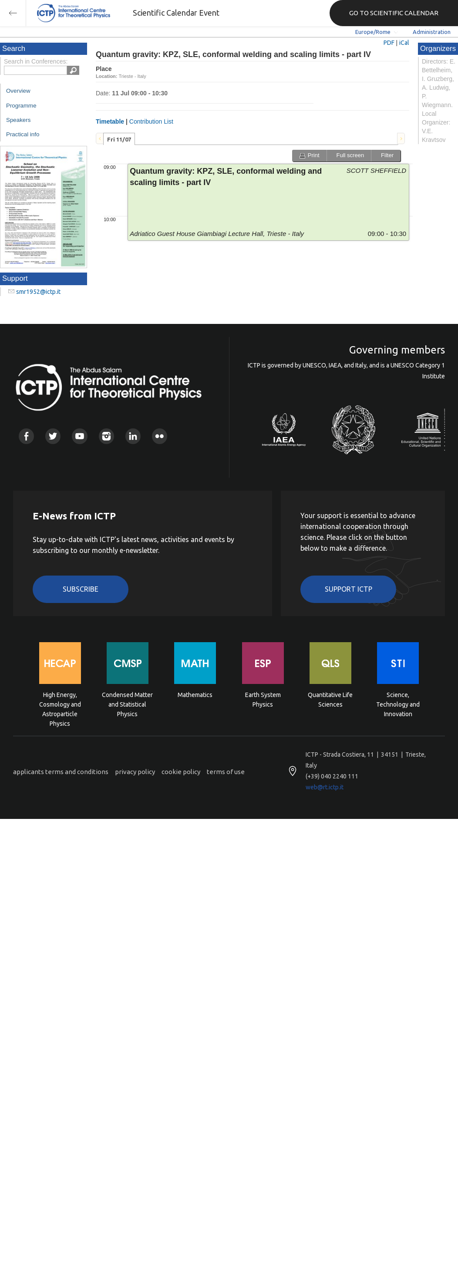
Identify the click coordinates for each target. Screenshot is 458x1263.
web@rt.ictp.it (325, 787)
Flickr (159, 436)
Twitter (53, 436)
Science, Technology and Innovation (398, 703)
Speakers (18, 120)
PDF (389, 42)
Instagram (106, 436)
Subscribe (80, 589)
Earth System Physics (263, 699)
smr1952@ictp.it (38, 291)
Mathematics (195, 694)
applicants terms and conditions (60, 771)
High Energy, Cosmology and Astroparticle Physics (60, 703)
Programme (21, 105)
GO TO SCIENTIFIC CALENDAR (393, 13)
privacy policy (135, 771)
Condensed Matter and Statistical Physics (127, 703)
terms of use (226, 771)
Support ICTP (348, 589)
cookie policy (181, 771)
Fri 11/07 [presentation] (119, 139)
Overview (18, 91)
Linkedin (133, 436)
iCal (404, 42)
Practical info (22, 134)
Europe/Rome (373, 32)
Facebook (26, 436)
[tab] (119, 139)
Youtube (79, 436)
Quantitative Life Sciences (330, 699)
